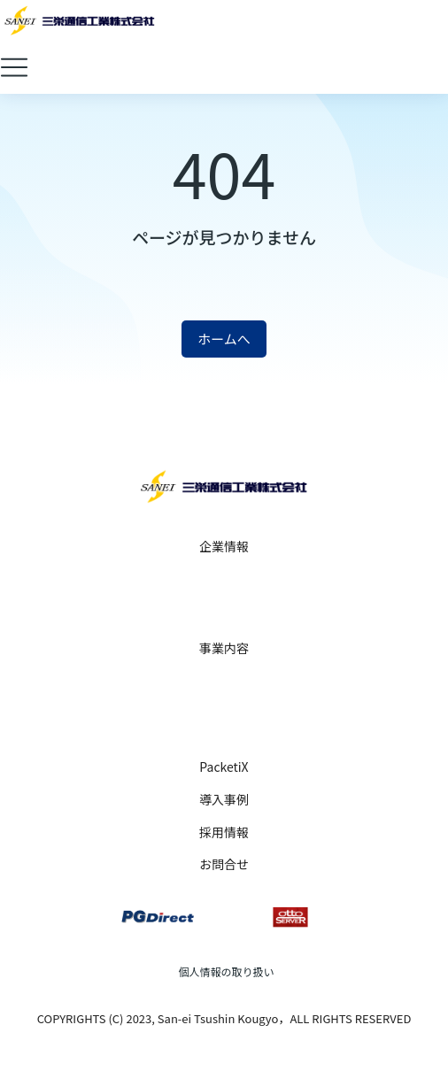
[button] (14, 67)
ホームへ (224, 338)
